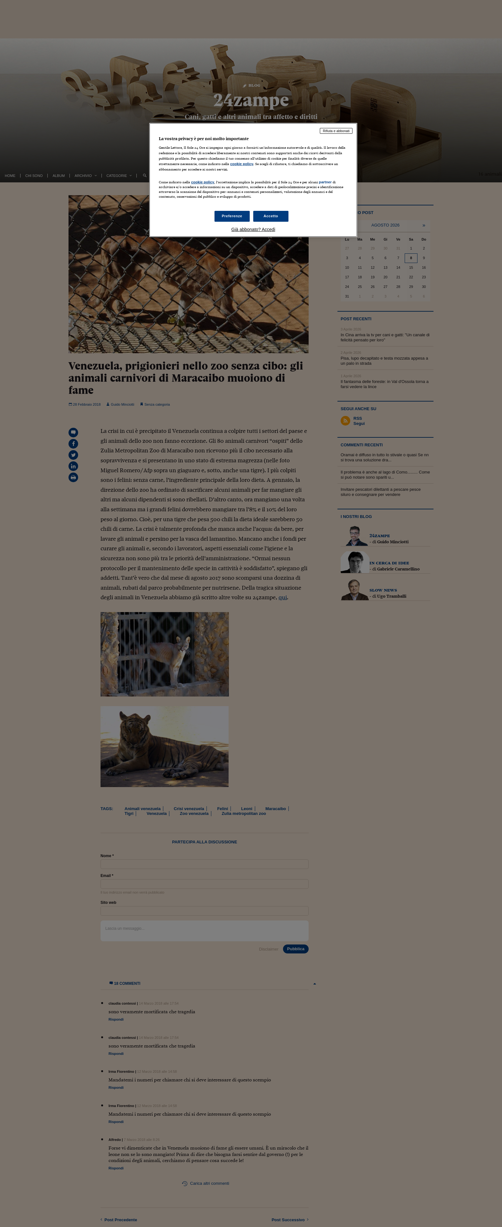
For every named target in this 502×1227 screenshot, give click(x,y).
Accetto (270, 216)
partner (325, 182)
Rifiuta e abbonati (336, 131)
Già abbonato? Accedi (253, 229)
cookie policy (241, 164)
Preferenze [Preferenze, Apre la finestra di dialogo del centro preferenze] (232, 216)
